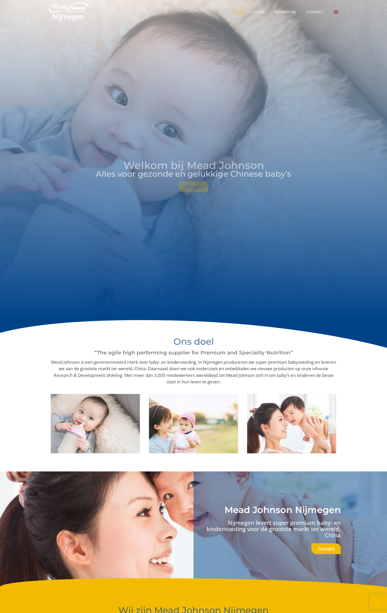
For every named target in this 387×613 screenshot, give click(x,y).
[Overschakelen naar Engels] (335, 12)
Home (238, 11)
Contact (314, 11)
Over (260, 11)
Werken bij (285, 11)
